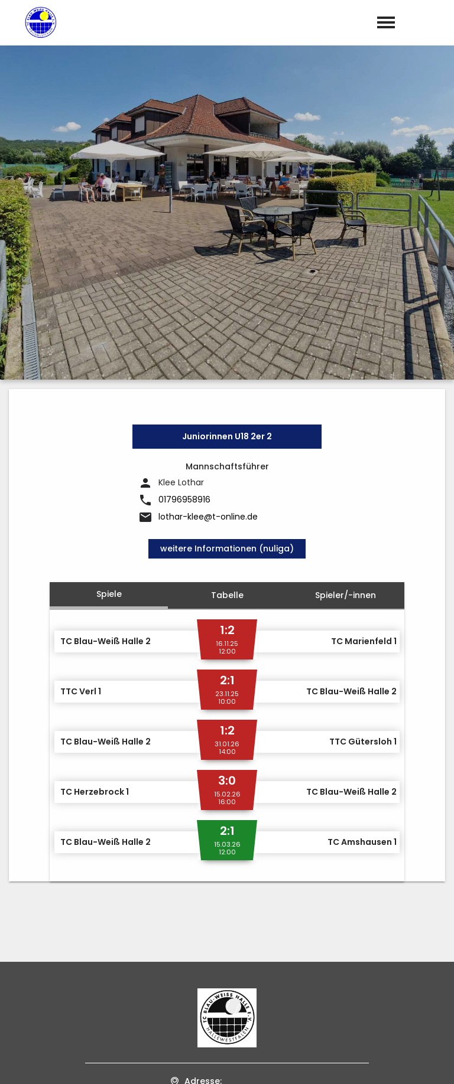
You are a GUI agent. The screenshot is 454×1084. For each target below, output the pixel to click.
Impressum (352, 1063)
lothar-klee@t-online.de (208, 286)
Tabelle (227, 364)
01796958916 (184, 269)
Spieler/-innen (345, 364)
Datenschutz (418, 1063)
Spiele (109, 363)
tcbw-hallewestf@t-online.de (236, 945)
